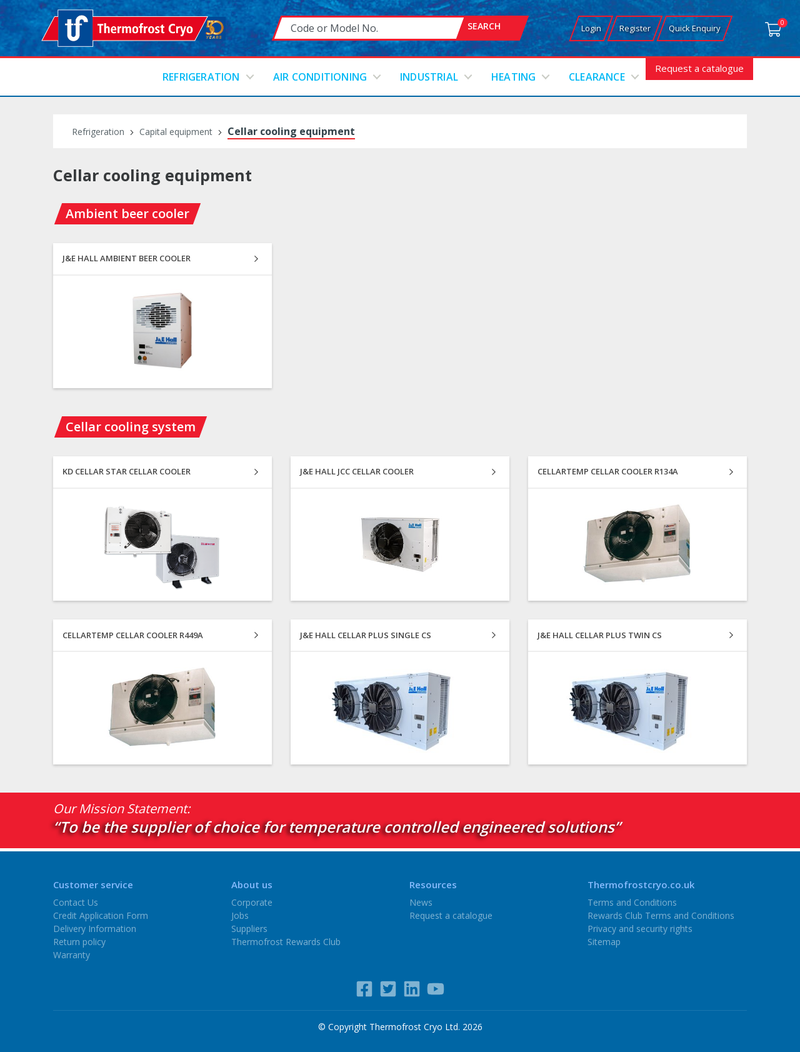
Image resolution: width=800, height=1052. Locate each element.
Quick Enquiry (695, 28)
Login (591, 28)
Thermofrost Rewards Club (286, 942)
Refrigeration (201, 77)
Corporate (251, 902)
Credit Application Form (100, 915)
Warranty (71, 955)
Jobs (240, 915)
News (420, 902)
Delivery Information (94, 928)
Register (635, 28)
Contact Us (75, 902)
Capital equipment (175, 132)
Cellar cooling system (131, 426)
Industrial (429, 77)
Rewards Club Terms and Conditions (661, 915)
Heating (513, 77)
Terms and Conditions (632, 902)
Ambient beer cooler (127, 213)
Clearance (597, 77)
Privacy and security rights (640, 928)
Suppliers (249, 928)
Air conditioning (320, 77)
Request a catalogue (699, 68)
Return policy (79, 942)
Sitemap (604, 942)
